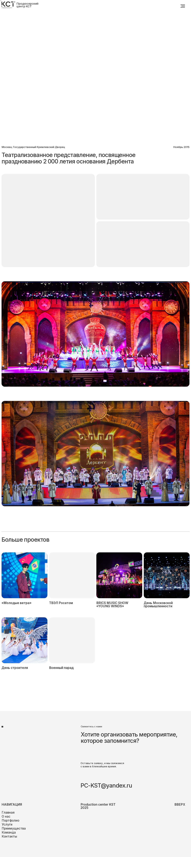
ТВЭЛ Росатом (61, 603)
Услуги (7, 824)
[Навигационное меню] (183, 6)
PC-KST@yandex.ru (106, 785)
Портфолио (10, 820)
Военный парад (61, 668)
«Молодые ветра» (16, 603)
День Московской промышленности (158, 604)
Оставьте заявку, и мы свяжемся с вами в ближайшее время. (102, 765)
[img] (167, 575)
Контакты (9, 836)
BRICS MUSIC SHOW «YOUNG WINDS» (112, 604)
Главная (8, 812)
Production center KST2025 (98, 806)
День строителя (15, 668)
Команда (9, 832)
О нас (6, 816)
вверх (179, 804)
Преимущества (14, 828)
